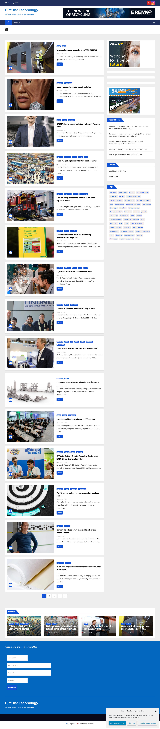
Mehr (60, 64)
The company (68, 83)
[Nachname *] (29, 665)
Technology (74, 230)
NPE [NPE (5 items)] (142, 219)
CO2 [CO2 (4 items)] (111, 204)
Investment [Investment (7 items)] (124, 216)
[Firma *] (29, 673)
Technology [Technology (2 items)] (113, 239)
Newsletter (113, 176)
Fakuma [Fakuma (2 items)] (136, 212)
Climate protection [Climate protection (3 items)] (143, 200)
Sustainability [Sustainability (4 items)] (129, 235)
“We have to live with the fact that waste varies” (77, 348)
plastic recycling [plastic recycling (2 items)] (115, 227)
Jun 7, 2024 (62, 536)
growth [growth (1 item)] (143, 212)
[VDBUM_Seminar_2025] (124, 101)
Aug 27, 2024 (62, 90)
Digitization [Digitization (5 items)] (147, 204)
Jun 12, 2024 (62, 462)
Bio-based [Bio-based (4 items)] (113, 196)
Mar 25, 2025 (15, 632)
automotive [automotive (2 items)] (123, 192)
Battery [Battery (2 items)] (131, 192)
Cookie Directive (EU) (117, 171)
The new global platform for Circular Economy (77, 161)
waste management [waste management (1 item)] (127, 239)
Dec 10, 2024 (52, 632)
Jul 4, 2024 (62, 312)
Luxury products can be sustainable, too (74, 87)
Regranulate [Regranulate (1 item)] (114, 231)
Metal (58, 46)
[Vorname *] (17, 658)
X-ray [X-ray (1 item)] (138, 239)
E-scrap (74, 157)
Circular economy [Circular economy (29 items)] (116, 200)
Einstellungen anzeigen (147, 723)
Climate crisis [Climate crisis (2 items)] (129, 200)
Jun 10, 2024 (62, 499)
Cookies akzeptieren (117, 723)
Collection (67, 157)
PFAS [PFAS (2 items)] (126, 223)
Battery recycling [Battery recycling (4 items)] (142, 192)
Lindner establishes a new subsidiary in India (76, 308)
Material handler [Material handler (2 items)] (116, 219)
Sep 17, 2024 (62, 54)
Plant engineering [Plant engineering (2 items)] (137, 223)
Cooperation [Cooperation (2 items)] (119, 204)
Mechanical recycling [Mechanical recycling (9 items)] (131, 219)
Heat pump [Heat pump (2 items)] (114, 216)
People (76, 341)
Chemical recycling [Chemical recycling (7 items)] (133, 196)
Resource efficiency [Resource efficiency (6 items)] (143, 231)
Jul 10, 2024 (62, 164)
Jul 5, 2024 (62, 241)
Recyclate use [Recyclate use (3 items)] (138, 227)
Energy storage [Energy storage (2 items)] (134, 208)
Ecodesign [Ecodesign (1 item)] (113, 208)
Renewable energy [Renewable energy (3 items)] (127, 231)
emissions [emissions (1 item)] (122, 208)
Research (75, 194)
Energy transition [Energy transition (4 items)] (116, 212)
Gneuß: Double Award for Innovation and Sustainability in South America (98, 630)
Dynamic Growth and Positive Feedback (74, 271)
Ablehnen (131, 723)
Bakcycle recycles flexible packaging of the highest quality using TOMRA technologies (61, 630)
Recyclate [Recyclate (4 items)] (127, 227)
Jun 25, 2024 (62, 386)
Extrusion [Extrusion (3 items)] (127, 212)
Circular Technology (21, 10)
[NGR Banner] (124, 54)
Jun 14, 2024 (62, 423)
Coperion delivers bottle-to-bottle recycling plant (78, 382)
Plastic (17, 22)
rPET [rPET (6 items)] (111, 235)
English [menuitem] (72, 724)
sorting (64, 46)
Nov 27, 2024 (89, 632)
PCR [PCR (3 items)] (120, 223)
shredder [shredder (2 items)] (119, 235)
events (59, 120)
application (60, 83)
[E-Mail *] (17, 680)
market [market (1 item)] (139, 216)
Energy (80, 157)
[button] (156, 711)
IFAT (72, 341)
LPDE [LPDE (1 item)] (132, 216)
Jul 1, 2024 (62, 352)
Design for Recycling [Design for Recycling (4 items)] (133, 204)
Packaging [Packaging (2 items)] (113, 223)
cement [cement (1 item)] (122, 196)
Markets (11, 623)
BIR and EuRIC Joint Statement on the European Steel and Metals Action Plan (20, 630)
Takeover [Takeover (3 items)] (139, 235)
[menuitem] (70, 723)
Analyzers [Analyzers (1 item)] (113, 192)
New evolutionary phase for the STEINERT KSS (77, 50)
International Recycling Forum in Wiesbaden (76, 419)
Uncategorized (24, 623)
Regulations (71, 120)
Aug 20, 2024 (62, 130)
